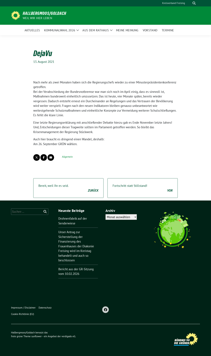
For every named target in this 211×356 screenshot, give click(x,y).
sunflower (36, 336)
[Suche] (189, 3)
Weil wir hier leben (37, 18)
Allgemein (67, 156)
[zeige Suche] (194, 3)
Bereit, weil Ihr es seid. (68, 188)
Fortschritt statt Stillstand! (143, 188)
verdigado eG (68, 336)
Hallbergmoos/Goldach (44, 13)
